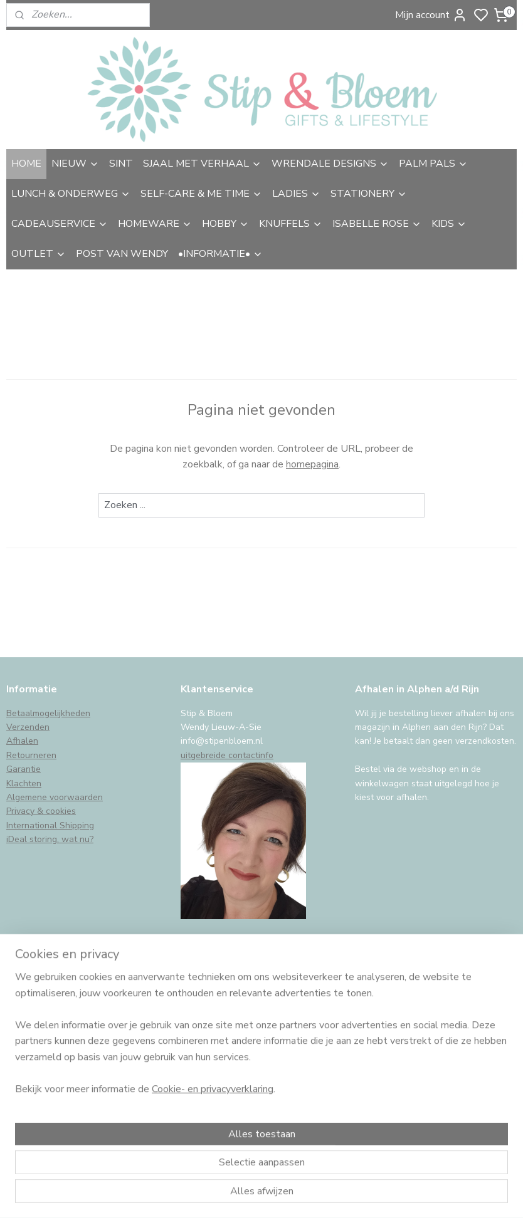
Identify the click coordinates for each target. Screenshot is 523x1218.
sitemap (329, 1195)
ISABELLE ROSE (376, 224)
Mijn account (431, 15)
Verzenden (28, 727)
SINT (121, 163)
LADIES (296, 193)
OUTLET (38, 254)
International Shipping (50, 825)
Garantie (23, 769)
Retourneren (31, 755)
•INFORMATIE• (220, 254)
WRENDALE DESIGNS (330, 163)
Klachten (23, 783)
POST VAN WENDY (122, 254)
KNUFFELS (290, 224)
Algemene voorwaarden (54, 797)
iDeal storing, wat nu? (49, 839)
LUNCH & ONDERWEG (70, 193)
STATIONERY (368, 193)
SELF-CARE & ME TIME (201, 193)
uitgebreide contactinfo (227, 755)
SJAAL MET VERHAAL (202, 163)
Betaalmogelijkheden (48, 713)
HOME (26, 163)
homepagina (312, 464)
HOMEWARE (155, 224)
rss (351, 1195)
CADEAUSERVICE (59, 224)
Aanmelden (41, 1093)
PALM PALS (433, 163)
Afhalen (22, 741)
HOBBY (225, 224)
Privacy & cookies (41, 811)
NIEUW (75, 163)
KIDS (449, 224)
